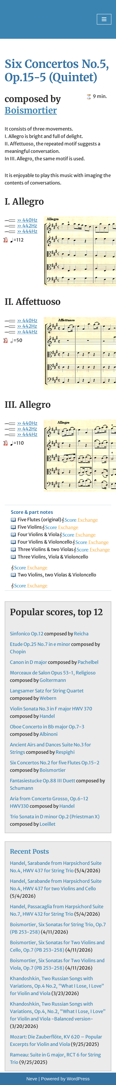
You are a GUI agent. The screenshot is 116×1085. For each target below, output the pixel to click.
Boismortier (31, 110)
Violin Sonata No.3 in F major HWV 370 (51, 709)
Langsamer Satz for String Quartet (47, 691)
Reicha (81, 634)
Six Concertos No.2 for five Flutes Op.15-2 (54, 763)
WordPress (78, 1078)
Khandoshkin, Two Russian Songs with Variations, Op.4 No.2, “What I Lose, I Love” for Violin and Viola (57, 986)
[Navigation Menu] (104, 19)
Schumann (21, 788)
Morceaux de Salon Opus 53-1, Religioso (53, 673)
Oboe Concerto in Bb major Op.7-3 (47, 727)
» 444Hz (27, 231)
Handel (47, 716)
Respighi (65, 752)
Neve (31, 1078)
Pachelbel (88, 662)
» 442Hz (27, 226)
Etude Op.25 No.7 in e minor (40, 644)
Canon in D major (28, 662)
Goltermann (53, 680)
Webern (48, 698)
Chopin (18, 652)
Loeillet (47, 824)
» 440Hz (27, 220)
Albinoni (49, 734)
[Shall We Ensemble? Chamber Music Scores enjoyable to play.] (46, 19)
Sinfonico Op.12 (26, 634)
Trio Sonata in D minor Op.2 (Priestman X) (55, 817)
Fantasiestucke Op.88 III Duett (42, 781)
